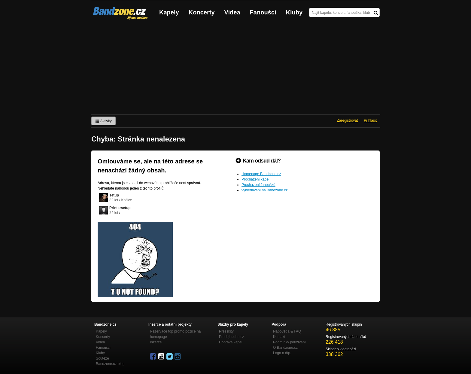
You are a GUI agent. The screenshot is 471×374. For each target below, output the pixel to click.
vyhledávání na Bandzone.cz (264, 190)
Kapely (169, 12)
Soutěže (102, 358)
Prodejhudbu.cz (231, 337)
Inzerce (156, 342)
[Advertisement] (235, 69)
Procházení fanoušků (258, 185)
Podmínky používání (289, 342)
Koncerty (202, 12)
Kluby (294, 12)
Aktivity (103, 121)
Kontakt (279, 337)
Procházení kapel (255, 179)
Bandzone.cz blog (110, 364)
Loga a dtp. (282, 353)
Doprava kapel (230, 342)
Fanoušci (263, 12)
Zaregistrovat (347, 120)
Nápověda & (287, 331)
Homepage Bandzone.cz (261, 174)
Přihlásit (370, 120)
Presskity (226, 331)
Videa (232, 12)
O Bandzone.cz (285, 347)
